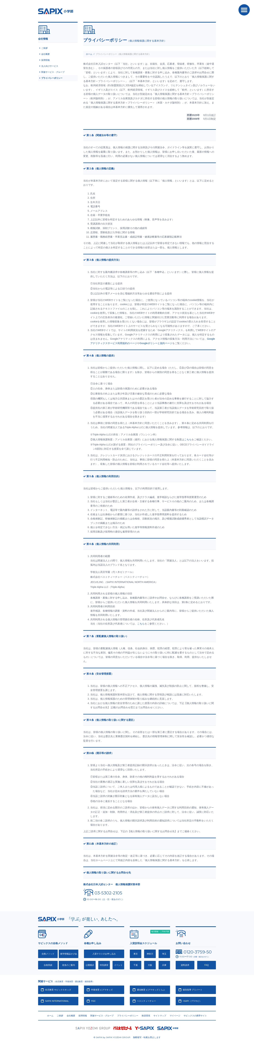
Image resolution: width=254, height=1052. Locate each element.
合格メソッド (48, 954)
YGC (93, 1001)
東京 (136, 954)
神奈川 (150, 954)
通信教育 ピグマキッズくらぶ (151, 990)
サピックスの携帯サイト (195, 1015)
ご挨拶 (44, 48)
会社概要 (45, 54)
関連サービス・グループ (53, 72)
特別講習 (104, 965)
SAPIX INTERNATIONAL (57, 1001)
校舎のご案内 (68, 965)
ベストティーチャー (146, 1001)
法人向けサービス (49, 66)
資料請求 (185, 965)
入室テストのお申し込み (104, 954)
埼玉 (164, 954)
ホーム (89, 54)
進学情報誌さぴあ (68, 954)
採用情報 (45, 60)
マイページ (175, 1015)
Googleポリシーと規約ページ (156, 343)
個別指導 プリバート (192, 990)
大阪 (150, 965)
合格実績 (48, 965)
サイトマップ (159, 1015)
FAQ (206, 965)
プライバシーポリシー (51, 78)
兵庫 (164, 965)
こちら (188, 439)
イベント (118, 965)
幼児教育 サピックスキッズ (58, 990)
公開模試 (90, 965)
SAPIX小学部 (55, 11)
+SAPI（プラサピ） (192, 1001)
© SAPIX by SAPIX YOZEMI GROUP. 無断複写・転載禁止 (127, 1037)
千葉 (136, 965)
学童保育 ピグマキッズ (102, 990)
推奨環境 (146, 1015)
